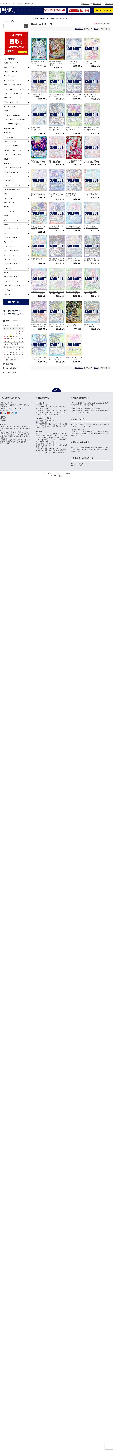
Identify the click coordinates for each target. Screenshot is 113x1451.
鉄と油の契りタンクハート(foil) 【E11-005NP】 (91, 194)
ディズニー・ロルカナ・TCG (13, 93)
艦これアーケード (9, 159)
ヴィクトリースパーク (11, 281)
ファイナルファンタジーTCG (13, 246)
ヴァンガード (8, 216)
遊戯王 (6, 194)
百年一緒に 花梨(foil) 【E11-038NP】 (90, 292)
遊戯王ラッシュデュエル (12, 189)
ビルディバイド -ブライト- (12, 185)
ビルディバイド (9, 181)
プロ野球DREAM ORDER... (12, 115)
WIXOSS (7, 233)
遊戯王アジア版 (9, 202)
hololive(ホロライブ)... (11, 106)
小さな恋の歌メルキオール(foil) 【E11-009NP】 (73, 227)
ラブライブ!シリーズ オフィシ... (14, 89)
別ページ (39, 422)
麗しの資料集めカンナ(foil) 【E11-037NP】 (73, 292)
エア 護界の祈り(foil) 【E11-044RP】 (37, 95)
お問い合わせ (109, 4)
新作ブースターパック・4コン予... (15, 63)
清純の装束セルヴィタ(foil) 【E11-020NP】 (38, 259)
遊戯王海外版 (8, 198)
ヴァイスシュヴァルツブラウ (13, 224)
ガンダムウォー (9, 259)
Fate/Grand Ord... (9, 163)
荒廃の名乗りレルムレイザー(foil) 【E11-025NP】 (56, 259)
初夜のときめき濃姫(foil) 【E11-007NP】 (56, 227)
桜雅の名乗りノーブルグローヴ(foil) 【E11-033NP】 (91, 129)
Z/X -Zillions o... (9, 207)
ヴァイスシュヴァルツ (11, 229)
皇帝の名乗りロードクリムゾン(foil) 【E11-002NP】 (73, 194)
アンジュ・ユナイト (10, 137)
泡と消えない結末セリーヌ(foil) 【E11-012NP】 (91, 227)
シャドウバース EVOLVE (12, 146)
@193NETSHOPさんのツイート (13, 314)
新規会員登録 (97, 4)
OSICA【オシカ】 (10, 133)
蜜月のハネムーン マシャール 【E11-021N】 (74, 358)
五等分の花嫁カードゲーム (12, 102)
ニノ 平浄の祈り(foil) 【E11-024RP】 (90, 62)
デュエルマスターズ (10, 211)
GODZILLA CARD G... (11, 80)
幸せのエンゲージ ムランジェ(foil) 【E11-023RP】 (39, 194)
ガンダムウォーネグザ (11, 264)
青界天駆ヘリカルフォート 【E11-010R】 (91, 325)
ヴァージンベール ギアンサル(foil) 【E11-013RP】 (92, 161)
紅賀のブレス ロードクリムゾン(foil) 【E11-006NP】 (39, 227)
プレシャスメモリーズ (11, 237)
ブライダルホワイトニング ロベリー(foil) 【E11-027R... (56, 194)
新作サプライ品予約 (10, 67)
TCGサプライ (8, 294)
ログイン (86, 4)
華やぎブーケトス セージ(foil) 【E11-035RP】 (56, 292)
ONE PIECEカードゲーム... (12, 124)
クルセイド (7, 268)
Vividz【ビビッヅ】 (10, 141)
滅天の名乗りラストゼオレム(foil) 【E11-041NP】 (39, 325)
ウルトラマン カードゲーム (12, 98)
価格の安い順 (79, 29)
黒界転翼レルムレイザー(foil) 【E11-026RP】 (73, 95)
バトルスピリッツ (9, 255)
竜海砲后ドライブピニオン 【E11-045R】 (56, 358)
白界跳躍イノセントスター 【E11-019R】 (38, 358)
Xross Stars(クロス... (10, 76)
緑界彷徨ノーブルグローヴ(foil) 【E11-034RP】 (38, 161)
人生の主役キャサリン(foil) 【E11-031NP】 (38, 292)
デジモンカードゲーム (11, 250)
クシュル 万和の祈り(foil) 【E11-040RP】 (56, 95)
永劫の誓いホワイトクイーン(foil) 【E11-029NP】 (74, 259)
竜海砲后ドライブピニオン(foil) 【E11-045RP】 (56, 325)
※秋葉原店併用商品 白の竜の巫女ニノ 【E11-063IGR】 (56, 63)
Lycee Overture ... (9, 242)
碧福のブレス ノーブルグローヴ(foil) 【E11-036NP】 (74, 129)
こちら (45, 443)
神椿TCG (7, 111)
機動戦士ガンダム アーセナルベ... (14, 150)
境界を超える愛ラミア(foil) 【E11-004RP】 (55, 161)
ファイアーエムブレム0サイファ (14, 285)
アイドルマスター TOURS (12, 154)
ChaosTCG (7, 272)
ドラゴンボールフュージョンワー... (15, 119)
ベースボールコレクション (12, 172)
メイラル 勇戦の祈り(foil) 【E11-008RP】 (74, 161)
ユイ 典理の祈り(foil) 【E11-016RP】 (72, 62)
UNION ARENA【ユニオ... (12, 128)
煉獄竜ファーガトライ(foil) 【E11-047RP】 (91, 95)
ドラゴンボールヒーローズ (12, 168)
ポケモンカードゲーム (11, 220)
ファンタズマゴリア (10, 277)
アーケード (7, 176)
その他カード (8, 290)
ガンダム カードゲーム (11, 71)
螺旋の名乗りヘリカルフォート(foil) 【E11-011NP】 (38, 129)
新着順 (96, 29)
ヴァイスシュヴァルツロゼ (12, 85)
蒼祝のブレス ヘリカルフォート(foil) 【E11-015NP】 (56, 129)
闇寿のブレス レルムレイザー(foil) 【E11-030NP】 (92, 259)
